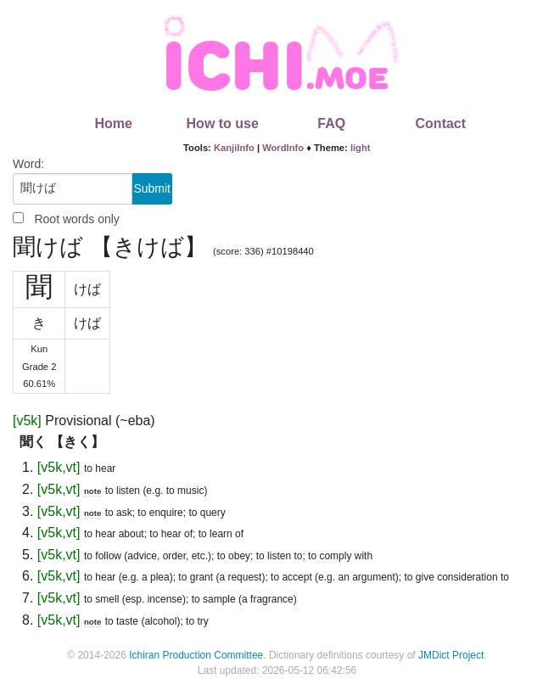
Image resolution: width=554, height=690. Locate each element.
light (360, 148)
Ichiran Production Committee (196, 655)
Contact (441, 123)
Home (113, 123)
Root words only (76, 219)
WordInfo (283, 148)
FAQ (331, 123)
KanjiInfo (234, 148)
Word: (28, 164)
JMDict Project (451, 655)
